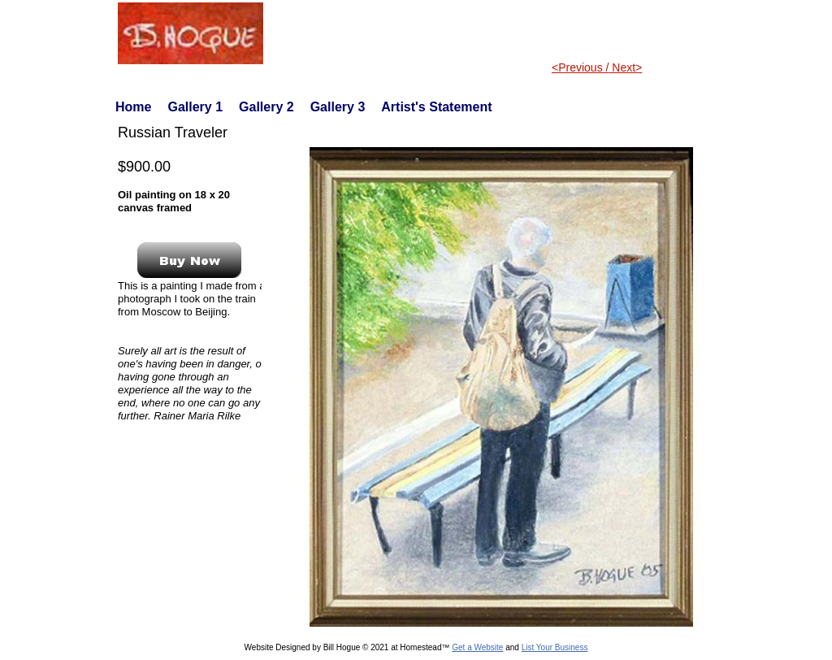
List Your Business (555, 647)
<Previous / (580, 67)
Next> (625, 67)
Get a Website (477, 647)
